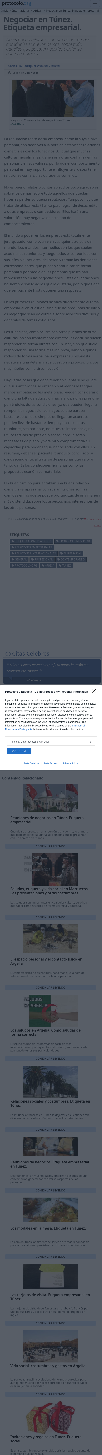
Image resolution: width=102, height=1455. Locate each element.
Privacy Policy (70, 763)
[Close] (95, 692)
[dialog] (51, 727)
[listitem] (51, 742)
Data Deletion (31, 763)
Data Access (50, 763)
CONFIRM (19, 751)
